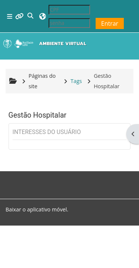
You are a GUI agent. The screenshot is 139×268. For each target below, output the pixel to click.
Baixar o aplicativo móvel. (37, 209)
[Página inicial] (46, 43)
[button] (30, 16)
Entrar (109, 23)
